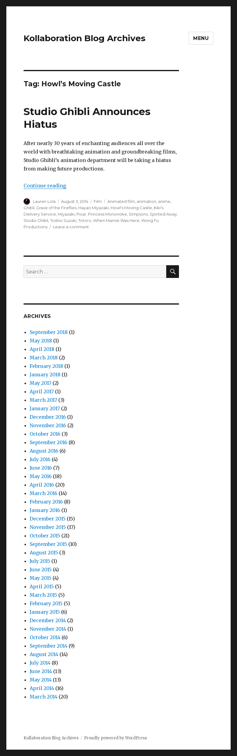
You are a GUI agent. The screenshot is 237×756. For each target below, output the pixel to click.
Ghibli (29, 207)
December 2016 (48, 417)
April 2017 (42, 391)
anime (164, 201)
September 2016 (48, 442)
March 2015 (43, 595)
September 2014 (48, 646)
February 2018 (46, 366)
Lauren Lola (44, 201)
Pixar (81, 214)
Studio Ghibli (36, 220)
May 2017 (40, 383)
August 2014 (44, 654)
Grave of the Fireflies (56, 207)
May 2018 (41, 341)
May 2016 (41, 476)
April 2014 (42, 688)
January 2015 (45, 612)
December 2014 (48, 620)
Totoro (84, 220)
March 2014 (43, 697)
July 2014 (40, 663)
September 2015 (48, 544)
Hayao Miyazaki (93, 207)
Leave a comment (71, 226)
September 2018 (49, 332)
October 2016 (45, 434)
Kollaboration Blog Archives (84, 38)
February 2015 (46, 603)
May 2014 (41, 680)
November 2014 (48, 629)
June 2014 (41, 671)
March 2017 (43, 400)
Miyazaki (66, 214)
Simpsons (138, 214)
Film (98, 201)
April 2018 (42, 349)
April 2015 (42, 586)
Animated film (121, 201)
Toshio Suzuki (63, 220)
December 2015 (48, 519)
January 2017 (45, 408)
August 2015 (44, 553)
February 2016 (46, 502)
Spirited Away (163, 214)
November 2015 (48, 527)
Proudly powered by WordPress (115, 738)
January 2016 (45, 510)
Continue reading (45, 186)
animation (146, 201)
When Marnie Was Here (116, 220)
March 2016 (43, 493)
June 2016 (41, 468)
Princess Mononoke (107, 214)
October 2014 (45, 637)
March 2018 (44, 358)
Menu (201, 38)
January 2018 (45, 374)
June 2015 (41, 569)
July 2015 (40, 561)
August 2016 (44, 451)
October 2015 (45, 536)
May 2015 (40, 578)
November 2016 (48, 425)
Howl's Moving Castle (131, 207)
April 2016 (42, 485)
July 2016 (40, 459)
